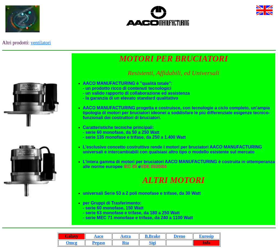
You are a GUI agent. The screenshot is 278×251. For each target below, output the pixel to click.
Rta (125, 242)
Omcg (71, 242)
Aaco (98, 236)
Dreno (179, 236)
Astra (125, 236)
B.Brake (152, 236)
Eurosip (206, 236)
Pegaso (98, 242)
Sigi (152, 242)
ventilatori (41, 42)
